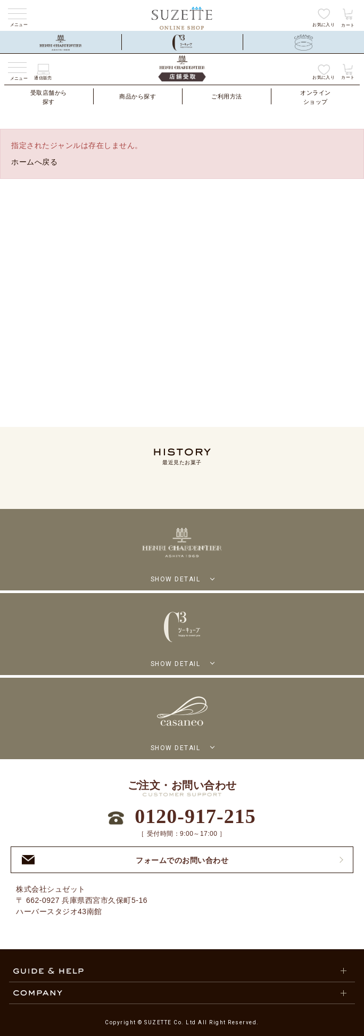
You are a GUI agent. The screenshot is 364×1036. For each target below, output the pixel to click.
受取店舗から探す (48, 97)
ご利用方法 (226, 96)
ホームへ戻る (34, 162)
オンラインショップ (315, 97)
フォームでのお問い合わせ (125, 860)
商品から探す (137, 96)
